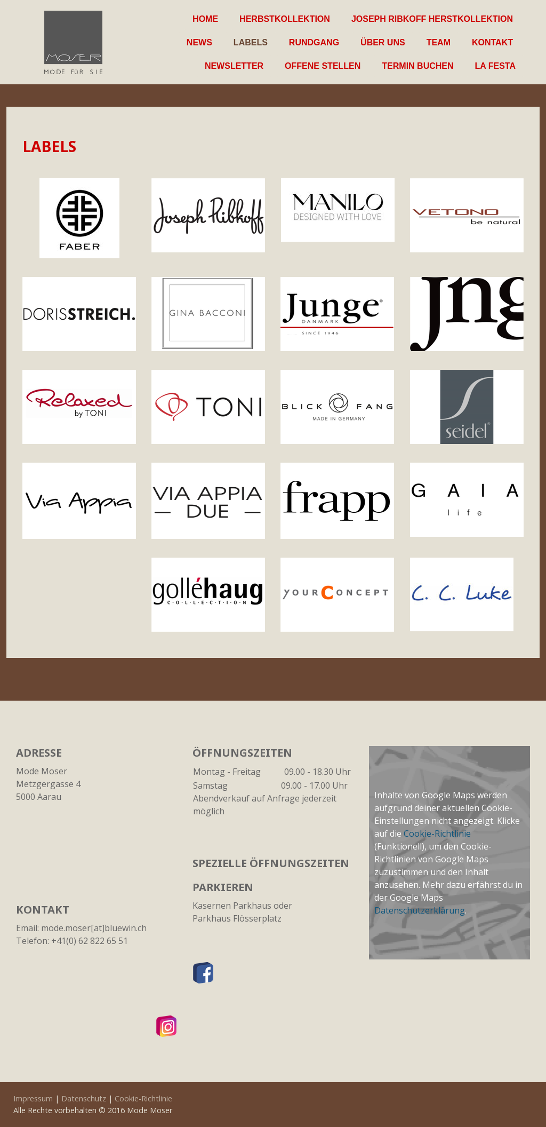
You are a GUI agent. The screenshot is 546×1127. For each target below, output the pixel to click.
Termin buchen (417, 65)
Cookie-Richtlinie (437, 833)
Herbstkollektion (284, 18)
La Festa (495, 65)
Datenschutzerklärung (419, 910)
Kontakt (492, 42)
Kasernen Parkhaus (231, 905)
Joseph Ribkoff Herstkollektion (432, 18)
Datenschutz (83, 1098)
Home (205, 18)
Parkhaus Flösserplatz (237, 918)
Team (439, 42)
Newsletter (234, 65)
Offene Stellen (322, 65)
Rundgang (314, 42)
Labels (251, 42)
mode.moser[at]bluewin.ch (94, 928)
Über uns (382, 42)
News (199, 42)
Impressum (33, 1098)
